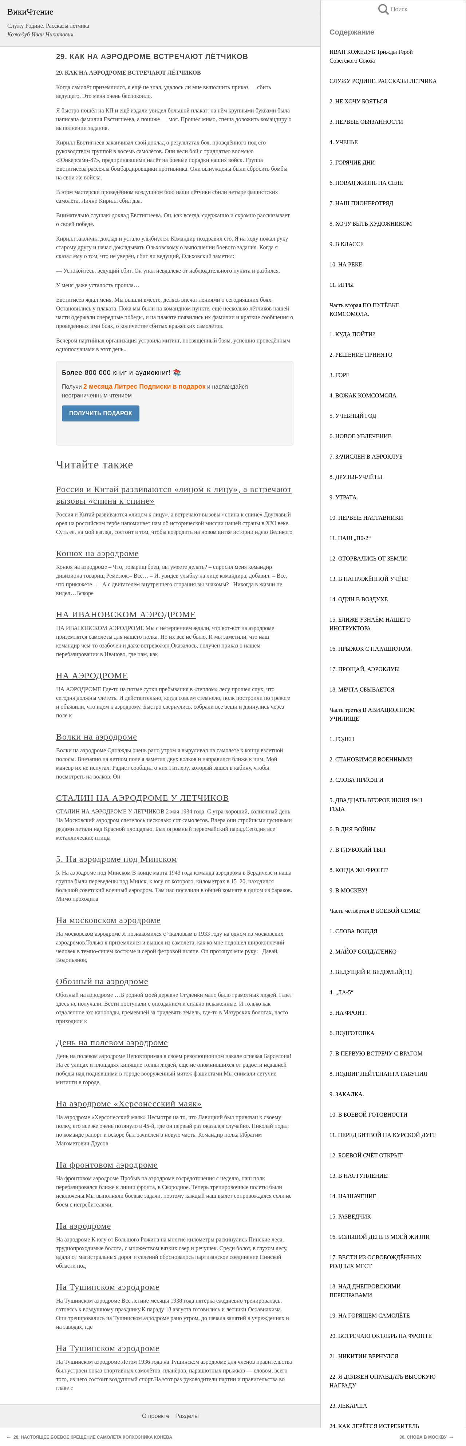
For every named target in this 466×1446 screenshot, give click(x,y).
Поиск (392, 9)
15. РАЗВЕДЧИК (350, 1216)
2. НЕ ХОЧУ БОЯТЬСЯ (358, 101)
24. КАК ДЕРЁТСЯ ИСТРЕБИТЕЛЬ (374, 1426)
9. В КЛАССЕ (346, 244)
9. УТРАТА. (343, 497)
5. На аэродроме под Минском (116, 859)
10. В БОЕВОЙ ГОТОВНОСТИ (368, 1115)
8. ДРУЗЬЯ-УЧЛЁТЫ (355, 477)
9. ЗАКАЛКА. (346, 1094)
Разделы (186, 1416)
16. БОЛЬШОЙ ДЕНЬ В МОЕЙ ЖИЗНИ (379, 1237)
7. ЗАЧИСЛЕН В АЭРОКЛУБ (366, 456)
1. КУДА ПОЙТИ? (352, 334)
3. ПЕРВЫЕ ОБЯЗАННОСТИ (366, 122)
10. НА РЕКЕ (345, 264)
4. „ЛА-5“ (341, 992)
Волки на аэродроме (96, 736)
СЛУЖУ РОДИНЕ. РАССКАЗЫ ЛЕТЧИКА (383, 81)
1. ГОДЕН (341, 739)
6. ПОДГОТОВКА (352, 1033)
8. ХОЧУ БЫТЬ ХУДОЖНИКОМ (370, 224)
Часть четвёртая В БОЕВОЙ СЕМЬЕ (374, 911)
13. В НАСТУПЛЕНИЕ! (359, 1176)
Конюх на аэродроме (97, 553)
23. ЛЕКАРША (348, 1406)
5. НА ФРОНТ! (348, 1013)
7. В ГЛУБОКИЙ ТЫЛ (357, 850)
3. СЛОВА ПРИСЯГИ (356, 780)
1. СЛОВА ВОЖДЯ (353, 931)
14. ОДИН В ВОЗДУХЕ (358, 599)
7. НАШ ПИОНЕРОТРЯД (361, 203)
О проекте (155, 1416)
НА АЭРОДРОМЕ (92, 675)
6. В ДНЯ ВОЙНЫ (352, 829)
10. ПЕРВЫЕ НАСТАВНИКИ (366, 518)
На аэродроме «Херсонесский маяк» (129, 1103)
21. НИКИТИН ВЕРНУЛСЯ (363, 1356)
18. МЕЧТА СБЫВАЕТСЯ (362, 689)
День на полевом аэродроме (112, 1042)
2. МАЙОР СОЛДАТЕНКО (362, 951)
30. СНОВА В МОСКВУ (423, 1437)
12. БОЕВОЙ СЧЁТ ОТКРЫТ (366, 1155)
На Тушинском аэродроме (107, 1287)
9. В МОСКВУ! (348, 890)
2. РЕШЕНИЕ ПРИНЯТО (360, 355)
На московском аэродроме (108, 920)
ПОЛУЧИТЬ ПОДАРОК (100, 413)
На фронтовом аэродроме (107, 1164)
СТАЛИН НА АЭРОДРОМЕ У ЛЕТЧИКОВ (142, 798)
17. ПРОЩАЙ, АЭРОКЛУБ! (364, 669)
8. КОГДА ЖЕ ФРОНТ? (358, 870)
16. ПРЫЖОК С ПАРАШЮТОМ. (370, 649)
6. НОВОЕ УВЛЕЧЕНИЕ (360, 436)
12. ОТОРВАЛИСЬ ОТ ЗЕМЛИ (368, 558)
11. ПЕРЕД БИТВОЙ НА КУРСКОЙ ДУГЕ (383, 1135)
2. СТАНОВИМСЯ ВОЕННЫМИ (370, 759)
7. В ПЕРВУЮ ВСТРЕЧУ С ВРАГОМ (376, 1053)
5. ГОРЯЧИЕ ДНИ (352, 162)
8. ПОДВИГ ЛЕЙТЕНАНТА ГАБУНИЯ (378, 1074)
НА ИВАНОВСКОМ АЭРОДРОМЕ (126, 614)
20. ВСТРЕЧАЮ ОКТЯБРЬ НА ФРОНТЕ (380, 1336)
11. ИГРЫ (341, 285)
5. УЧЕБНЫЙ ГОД (352, 416)
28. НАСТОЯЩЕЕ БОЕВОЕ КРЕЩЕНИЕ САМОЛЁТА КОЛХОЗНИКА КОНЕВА (92, 1437)
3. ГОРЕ (339, 375)
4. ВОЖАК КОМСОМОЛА (362, 395)
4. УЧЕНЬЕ (343, 142)
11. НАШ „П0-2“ (350, 538)
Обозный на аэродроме (102, 981)
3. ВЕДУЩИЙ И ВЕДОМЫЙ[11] (370, 972)
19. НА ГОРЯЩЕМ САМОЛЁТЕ (369, 1315)
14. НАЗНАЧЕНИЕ (352, 1196)
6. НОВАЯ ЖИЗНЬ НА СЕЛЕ (366, 183)
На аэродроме (83, 1226)
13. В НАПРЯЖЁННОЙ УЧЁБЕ (368, 579)
